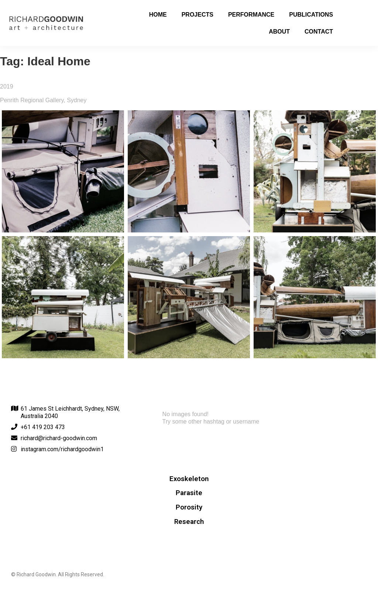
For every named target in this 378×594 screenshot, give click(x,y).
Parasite (189, 493)
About (279, 31)
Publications (311, 14)
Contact (319, 31)
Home (158, 14)
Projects (197, 14)
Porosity (189, 507)
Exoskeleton (189, 479)
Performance (251, 14)
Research (189, 522)
